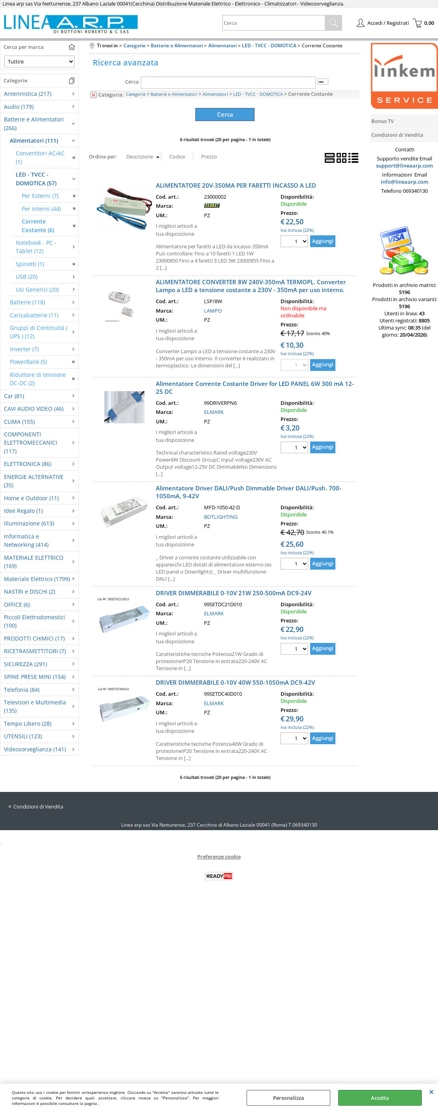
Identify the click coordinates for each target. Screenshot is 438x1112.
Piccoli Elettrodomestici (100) (34, 621)
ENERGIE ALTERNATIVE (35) (34, 481)
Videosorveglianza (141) (35, 749)
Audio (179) (19, 106)
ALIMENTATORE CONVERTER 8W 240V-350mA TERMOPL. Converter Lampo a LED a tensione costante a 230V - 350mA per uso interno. (251, 284)
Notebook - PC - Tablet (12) (36, 247)
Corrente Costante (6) (38, 225)
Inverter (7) (24, 349)
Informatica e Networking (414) (26, 540)
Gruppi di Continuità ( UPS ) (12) (38, 332)
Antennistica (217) (27, 93)
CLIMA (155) (19, 421)
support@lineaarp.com (404, 165)
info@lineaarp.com (404, 181)
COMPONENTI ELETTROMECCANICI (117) (30, 442)
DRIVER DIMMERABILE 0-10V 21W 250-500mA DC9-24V (233, 591)
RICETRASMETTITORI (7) (35, 651)
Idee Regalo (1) (23, 510)
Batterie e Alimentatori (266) (34, 123)
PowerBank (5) (28, 361)
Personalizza (288, 1097)
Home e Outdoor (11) (31, 498)
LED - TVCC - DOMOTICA (258, 94)
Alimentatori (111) (34, 140)
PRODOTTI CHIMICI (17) (34, 638)
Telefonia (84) (21, 689)
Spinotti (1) (30, 264)
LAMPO (213, 309)
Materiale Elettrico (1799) (37, 579)
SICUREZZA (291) (25, 664)
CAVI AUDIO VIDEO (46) (34, 408)
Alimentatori (215, 94)
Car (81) (14, 396)
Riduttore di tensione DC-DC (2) (38, 379)
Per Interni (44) (41, 208)
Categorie (136, 94)
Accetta (380, 1097)
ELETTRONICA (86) (27, 464)
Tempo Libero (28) (27, 723)
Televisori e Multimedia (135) (35, 706)
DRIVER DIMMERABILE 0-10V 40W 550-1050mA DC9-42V (235, 681)
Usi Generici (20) (37, 289)
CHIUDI (431, 1091)
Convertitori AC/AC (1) (40, 157)
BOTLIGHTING (221, 515)
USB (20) (26, 276)
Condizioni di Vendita (38, 804)
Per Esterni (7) (40, 195)
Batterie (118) (27, 302)
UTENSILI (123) (23, 736)
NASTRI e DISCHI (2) (29, 591)
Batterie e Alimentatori (174, 94)
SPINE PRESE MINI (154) (35, 676)
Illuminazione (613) (29, 523)
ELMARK (214, 410)
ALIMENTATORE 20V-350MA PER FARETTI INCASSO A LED (236, 184)
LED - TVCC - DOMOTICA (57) (36, 178)
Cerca (132, 81)
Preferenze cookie (219, 855)
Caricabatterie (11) (34, 315)
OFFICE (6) (17, 604)
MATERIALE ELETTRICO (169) (34, 562)
